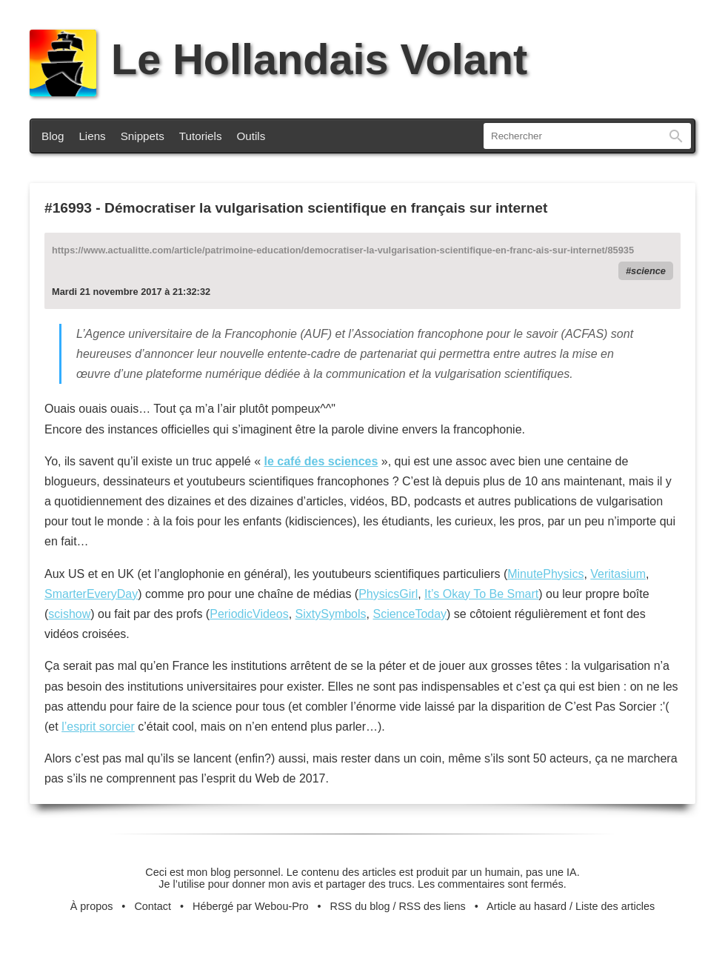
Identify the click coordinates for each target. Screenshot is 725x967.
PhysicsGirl (388, 594)
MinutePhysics (545, 574)
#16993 (68, 208)
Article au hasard (527, 906)
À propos (91, 906)
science (648, 270)
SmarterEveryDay (91, 594)
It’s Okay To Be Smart (481, 594)
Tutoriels (200, 136)
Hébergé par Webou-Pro (251, 906)
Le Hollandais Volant (278, 59)
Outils (251, 136)
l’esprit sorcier (98, 726)
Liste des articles (615, 906)
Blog (52, 136)
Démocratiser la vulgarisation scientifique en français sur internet (325, 208)
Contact (152, 906)
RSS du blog (360, 906)
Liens (91, 136)
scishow (69, 614)
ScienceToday (409, 614)
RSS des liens (431, 906)
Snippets (142, 136)
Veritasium (618, 574)
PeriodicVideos (249, 614)
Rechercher (676, 136)
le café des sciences (321, 461)
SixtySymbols (331, 614)
